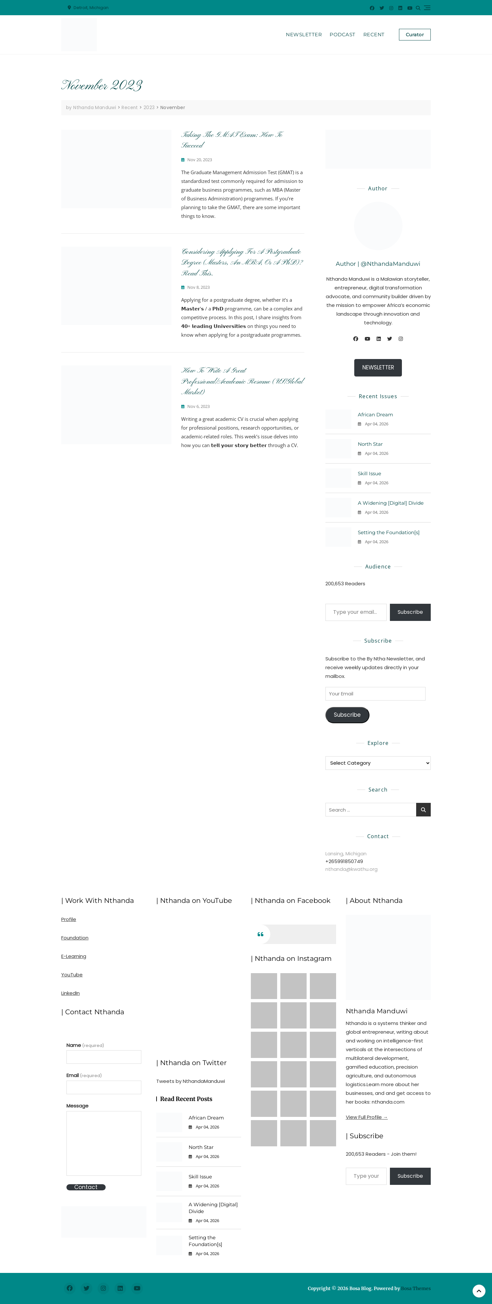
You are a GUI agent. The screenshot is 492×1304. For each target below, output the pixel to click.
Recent (374, 34)
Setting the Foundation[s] (389, 532)
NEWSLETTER (378, 367)
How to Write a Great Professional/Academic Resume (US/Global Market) (242, 381)
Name (85, 1044)
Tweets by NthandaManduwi (190, 1080)
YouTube (72, 974)
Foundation (74, 937)
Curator (415, 35)
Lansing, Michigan (346, 853)
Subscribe (410, 612)
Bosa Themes (416, 1288)
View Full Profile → (367, 1116)
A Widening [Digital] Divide (391, 503)
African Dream (375, 414)
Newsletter (304, 34)
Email (84, 1075)
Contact (86, 1187)
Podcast (343, 34)
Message (77, 1105)
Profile (68, 919)
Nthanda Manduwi (376, 1011)
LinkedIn (70, 993)
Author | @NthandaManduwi (378, 263)
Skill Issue (369, 473)
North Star (370, 444)
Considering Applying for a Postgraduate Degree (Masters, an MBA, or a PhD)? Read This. (242, 262)
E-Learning (73, 956)
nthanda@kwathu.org (351, 868)
